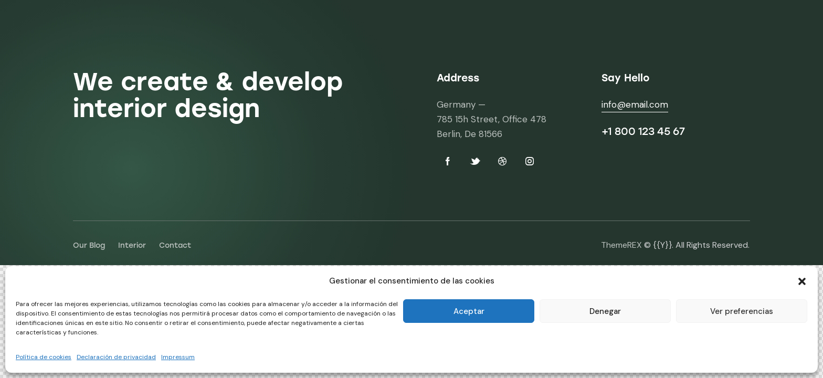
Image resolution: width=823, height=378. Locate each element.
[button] (802, 281)
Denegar (605, 311)
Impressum (178, 357)
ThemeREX (621, 244)
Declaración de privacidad (116, 357)
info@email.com (635, 104)
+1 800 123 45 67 (643, 131)
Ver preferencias (741, 311)
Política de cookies (43, 357)
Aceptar (468, 311)
